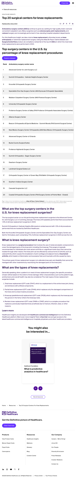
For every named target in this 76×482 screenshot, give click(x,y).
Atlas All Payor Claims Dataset (35, 201)
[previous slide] (36, 388)
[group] (38, 360)
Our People (54, 447)
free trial (44, 317)
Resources (12, 405)
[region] (38, 130)
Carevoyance (6, 451)
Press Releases (56, 456)
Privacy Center (39, 476)
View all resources (10, 9)
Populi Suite (5, 447)
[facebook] (69, 23)
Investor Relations (56, 460)
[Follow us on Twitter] (15, 469)
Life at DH (54, 443)
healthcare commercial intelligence (43, 314)
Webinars (29, 443)
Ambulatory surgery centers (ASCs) (15, 29)
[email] (60, 23)
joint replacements (58, 31)
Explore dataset (9, 58)
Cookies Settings (51, 476)
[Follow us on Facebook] (19, 469)
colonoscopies (44, 31)
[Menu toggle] (73, 3)
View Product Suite (8, 439)
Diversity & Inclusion (57, 451)
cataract (5, 33)
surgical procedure (26, 245)
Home (4, 405)
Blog (28, 451)
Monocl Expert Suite (8, 443)
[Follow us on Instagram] (7, 469)
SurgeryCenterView (9, 42)
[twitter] (66, 23)
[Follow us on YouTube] (11, 469)
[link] (63, 23)
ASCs (53, 42)
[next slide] (40, 388)
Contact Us (54, 464)
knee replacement (41, 37)
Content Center (31, 456)
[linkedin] (72, 23)
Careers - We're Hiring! (58, 439)
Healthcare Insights (33, 439)
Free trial (65, 3)
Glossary (29, 447)
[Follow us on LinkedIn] (3, 469)
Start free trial (9, 425)
